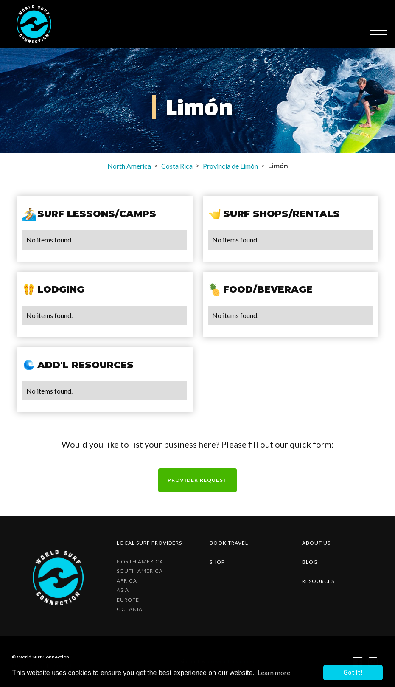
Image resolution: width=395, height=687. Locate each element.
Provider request (197, 480)
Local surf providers (149, 543)
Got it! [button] (353, 672)
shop (217, 562)
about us (316, 543)
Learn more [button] (274, 672)
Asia (123, 590)
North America (129, 166)
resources (318, 581)
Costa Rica (177, 166)
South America (140, 571)
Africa (127, 581)
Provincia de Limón (230, 166)
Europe (128, 600)
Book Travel (229, 543)
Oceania (130, 609)
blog (310, 562)
